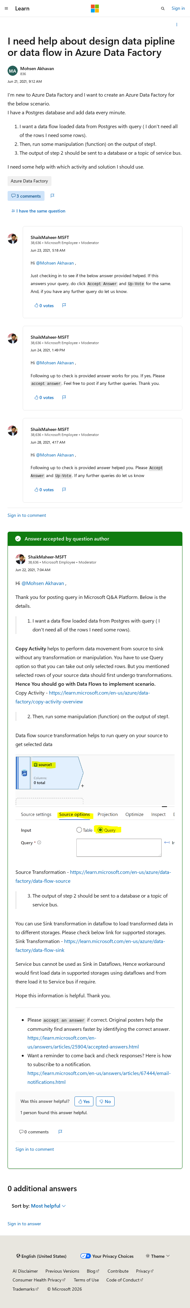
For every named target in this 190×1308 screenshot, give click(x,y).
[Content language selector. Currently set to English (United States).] (41, 1256)
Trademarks (24, 1289)
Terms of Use (86, 1280)
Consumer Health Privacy (37, 1280)
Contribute (118, 1271)
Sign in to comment (27, 515)
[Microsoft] (95, 8)
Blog (91, 1271)
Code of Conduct (123, 1280)
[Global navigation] (6, 8)
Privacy (143, 1271)
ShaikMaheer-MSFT (50, 237)
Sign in (178, 8)
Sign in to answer (24, 1224)
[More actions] (176, 25)
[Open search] (163, 8)
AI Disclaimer (25, 1271)
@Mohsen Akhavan (55, 263)
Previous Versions (62, 1271)
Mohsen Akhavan (37, 68)
